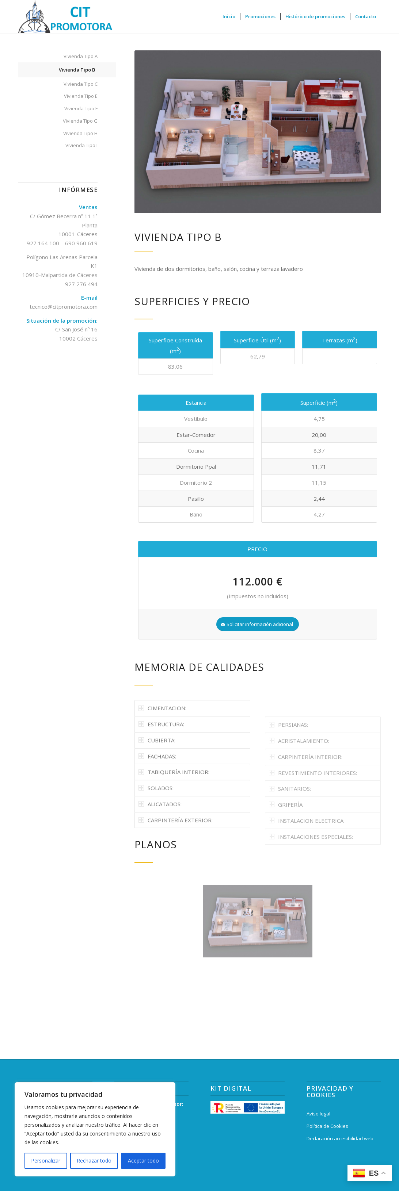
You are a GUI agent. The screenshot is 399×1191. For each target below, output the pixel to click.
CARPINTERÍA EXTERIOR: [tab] (175, 855)
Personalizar (45, 1160)
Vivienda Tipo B (77, 69)
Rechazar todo (94, 1160)
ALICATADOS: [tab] (160, 839)
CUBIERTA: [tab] (156, 775)
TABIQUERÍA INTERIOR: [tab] (173, 807)
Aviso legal (318, 1113)
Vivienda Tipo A (81, 56)
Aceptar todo (143, 1160)
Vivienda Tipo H (80, 133)
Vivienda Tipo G (80, 121)
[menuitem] (229, 16)
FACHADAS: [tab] (157, 791)
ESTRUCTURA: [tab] (161, 759)
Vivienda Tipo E (81, 96)
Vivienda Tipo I (81, 145)
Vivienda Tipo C (81, 84)
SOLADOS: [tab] (156, 823)
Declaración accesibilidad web (340, 1138)
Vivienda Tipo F (81, 108)
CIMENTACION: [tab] (162, 743)
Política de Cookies (327, 1126)
